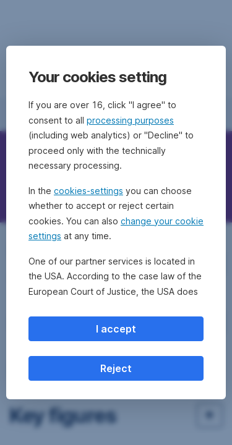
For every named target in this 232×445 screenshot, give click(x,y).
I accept (116, 329)
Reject (116, 368)
